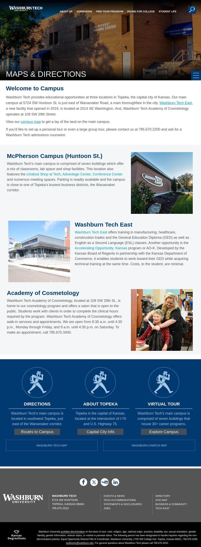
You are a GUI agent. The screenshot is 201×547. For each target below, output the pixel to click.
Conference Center (107, 174)
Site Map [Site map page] (161, 500)
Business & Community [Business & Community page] (171, 504)
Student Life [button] (167, 11)
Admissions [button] (84, 11)
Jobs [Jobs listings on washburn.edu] (107, 508)
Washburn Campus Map (149, 445)
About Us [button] (66, 11)
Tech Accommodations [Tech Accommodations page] (120, 500)
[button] (192, 10)
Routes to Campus (37, 432)
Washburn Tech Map (51, 445)
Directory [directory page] (162, 495)
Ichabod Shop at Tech (43, 174)
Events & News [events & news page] (114, 495)
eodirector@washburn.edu (80, 543)
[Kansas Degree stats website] (17, 536)
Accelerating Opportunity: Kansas (101, 248)
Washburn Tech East (175, 103)
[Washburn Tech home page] (25, 8)
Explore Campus (163, 432)
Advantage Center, (77, 174)
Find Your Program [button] (109, 11)
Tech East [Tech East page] (162, 508)
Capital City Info (100, 432)
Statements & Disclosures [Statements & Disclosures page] (123, 504)
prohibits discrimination (73, 531)
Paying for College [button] (141, 11)
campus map (31, 122)
